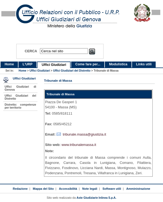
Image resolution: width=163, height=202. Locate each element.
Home (9, 64)
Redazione (20, 188)
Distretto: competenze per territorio (20, 106)
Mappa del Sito (43, 188)
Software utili (111, 188)
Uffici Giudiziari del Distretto (71, 70)
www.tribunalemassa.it (78, 145)
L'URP (27, 64)
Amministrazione (138, 188)
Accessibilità (68, 188)
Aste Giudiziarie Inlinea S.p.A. (96, 197)
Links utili (144, 64)
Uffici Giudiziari (54, 65)
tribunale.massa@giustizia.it (84, 134)
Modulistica (118, 64)
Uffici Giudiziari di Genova (20, 88)
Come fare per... (87, 64)
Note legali (89, 188)
